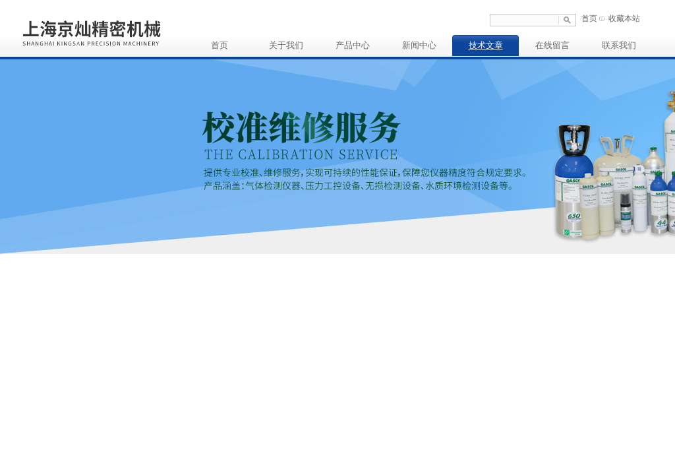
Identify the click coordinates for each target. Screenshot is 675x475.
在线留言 (552, 45)
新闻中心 (419, 45)
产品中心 (353, 45)
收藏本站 (624, 18)
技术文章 (486, 45)
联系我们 (619, 45)
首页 (589, 18)
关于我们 (286, 45)
